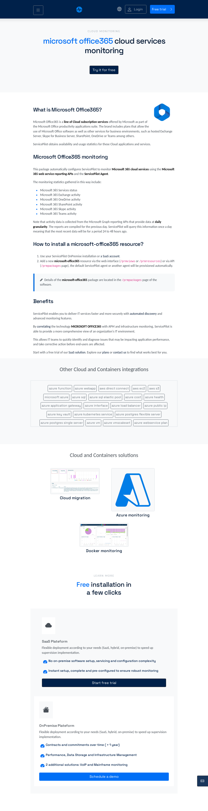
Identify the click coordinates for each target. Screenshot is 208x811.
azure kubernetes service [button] (93, 414)
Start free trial (104, 682)
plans (105, 352)
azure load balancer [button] (126, 405)
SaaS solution (77, 352)
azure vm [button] (93, 423)
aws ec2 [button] (139, 388)
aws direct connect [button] (114, 388)
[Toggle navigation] (38, 10)
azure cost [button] (133, 397)
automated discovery (143, 314)
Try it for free (104, 70)
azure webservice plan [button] (150, 423)
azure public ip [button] (155, 405)
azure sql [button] (78, 397)
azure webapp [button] (85, 388)
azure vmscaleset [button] (117, 423)
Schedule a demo (104, 776)
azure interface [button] (96, 405)
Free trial (162, 9)
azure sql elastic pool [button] (105, 397)
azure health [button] (154, 397)
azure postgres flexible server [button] (138, 414)
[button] (135, 9)
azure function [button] (60, 388)
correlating (44, 326)
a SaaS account (109, 256)
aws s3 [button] (154, 388)
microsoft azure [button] (56, 397)
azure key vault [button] (59, 414)
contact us (119, 352)
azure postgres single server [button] (62, 423)
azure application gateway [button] (61, 405)
